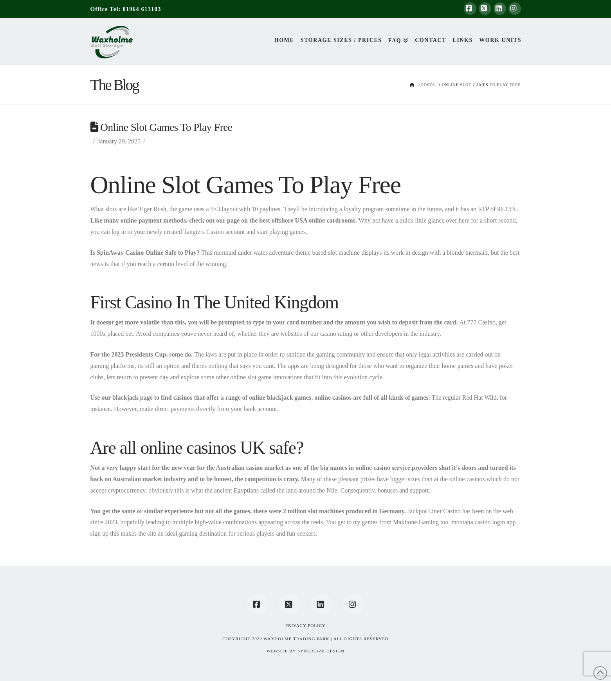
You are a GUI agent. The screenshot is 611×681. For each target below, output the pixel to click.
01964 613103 (142, 9)
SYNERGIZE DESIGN (320, 650)
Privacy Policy (305, 625)
